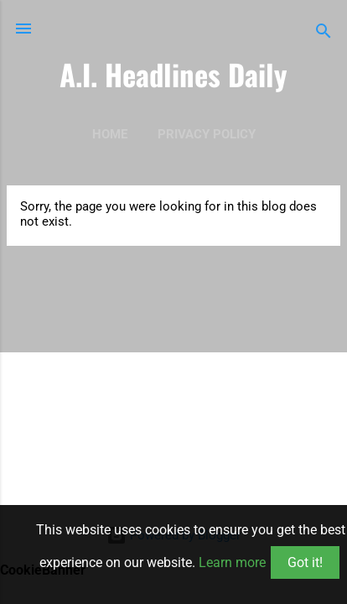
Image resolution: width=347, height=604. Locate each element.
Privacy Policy (207, 134)
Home (109, 134)
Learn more (232, 562)
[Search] (323, 34)
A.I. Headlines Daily (173, 74)
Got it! (305, 562)
